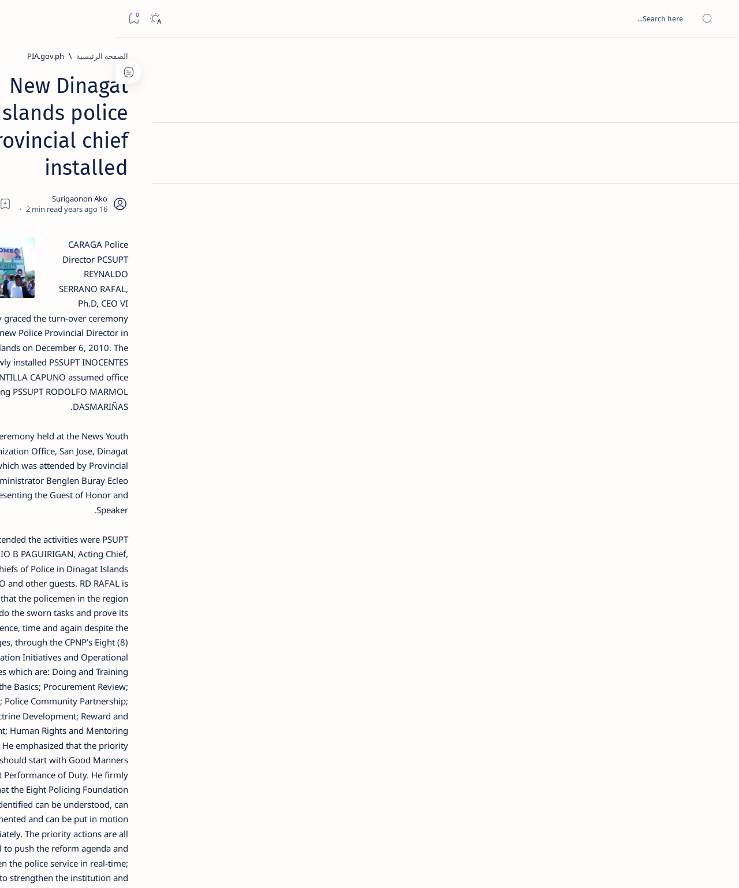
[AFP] (70, 632)
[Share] (235, 147)
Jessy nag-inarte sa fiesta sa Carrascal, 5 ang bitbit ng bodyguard (114, 278)
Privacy (105, 698)
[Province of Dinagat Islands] (522, 728)
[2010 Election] (70, 546)
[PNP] (595, 728)
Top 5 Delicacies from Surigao (111, 196)
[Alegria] (116, 313)
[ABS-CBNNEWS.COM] (153, 603)
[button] (449, 729)
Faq (75, 698)
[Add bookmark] (267, 147)
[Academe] (70, 603)
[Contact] (717, 164)
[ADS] (153, 632)
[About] (717, 141)
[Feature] (122, 180)
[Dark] (39, 19)
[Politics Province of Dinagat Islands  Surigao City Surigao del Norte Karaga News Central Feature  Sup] (153, 546)
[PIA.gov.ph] (583, 56)
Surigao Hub (631, 865)
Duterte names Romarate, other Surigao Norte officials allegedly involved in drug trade (105, 341)
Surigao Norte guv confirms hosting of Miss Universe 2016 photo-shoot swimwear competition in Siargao (110, 411)
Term (183, 698)
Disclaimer (146, 698)
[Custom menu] (717, 202)
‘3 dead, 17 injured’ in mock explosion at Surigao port (116, 474)
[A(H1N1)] (153, 575)
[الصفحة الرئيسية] (717, 57)
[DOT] (116, 377)
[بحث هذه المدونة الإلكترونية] (511, 18)
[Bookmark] (18, 19)
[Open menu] (717, 19)
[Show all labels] (164, 660)
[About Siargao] (70, 575)
